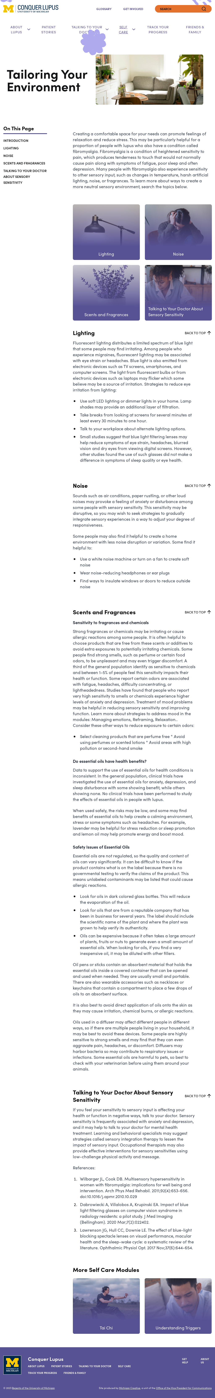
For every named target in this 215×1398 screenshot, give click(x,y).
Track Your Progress (158, 29)
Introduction (15, 140)
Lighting (11, 148)
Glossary (103, 9)
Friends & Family (195, 29)
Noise (8, 155)
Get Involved (133, 9)
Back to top (198, 332)
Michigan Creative (129, 1388)
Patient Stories (48, 29)
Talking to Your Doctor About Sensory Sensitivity (25, 176)
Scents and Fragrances (24, 163)
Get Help (185, 1360)
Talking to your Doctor (95, 1366)
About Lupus (16, 29)
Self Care (123, 29)
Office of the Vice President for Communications (184, 1388)
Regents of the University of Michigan (33, 1388)
